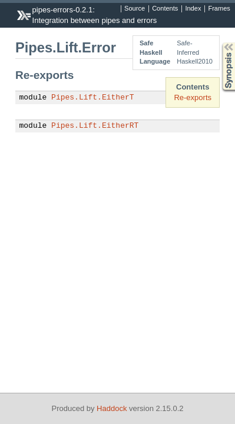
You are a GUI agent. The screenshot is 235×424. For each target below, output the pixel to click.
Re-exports (192, 97)
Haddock (112, 408)
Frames (219, 8)
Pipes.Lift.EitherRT (94, 126)
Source (134, 8)
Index (193, 8)
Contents (165, 8)
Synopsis (219, 42)
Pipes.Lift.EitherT (92, 97)
